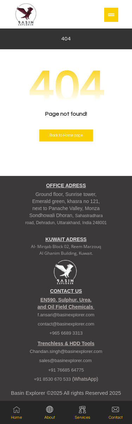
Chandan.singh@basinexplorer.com (66, 351)
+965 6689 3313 (65, 333)
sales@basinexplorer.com (66, 360)
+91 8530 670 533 (53, 379)
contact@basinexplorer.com (66, 324)
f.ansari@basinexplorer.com (66, 314)
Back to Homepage (66, 135)
